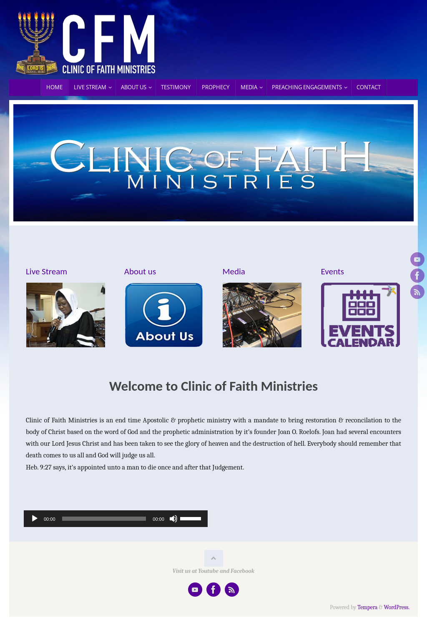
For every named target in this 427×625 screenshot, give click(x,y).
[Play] (34, 519)
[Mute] (173, 519)
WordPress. (397, 607)
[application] (116, 518)
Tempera (367, 607)
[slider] (104, 519)
